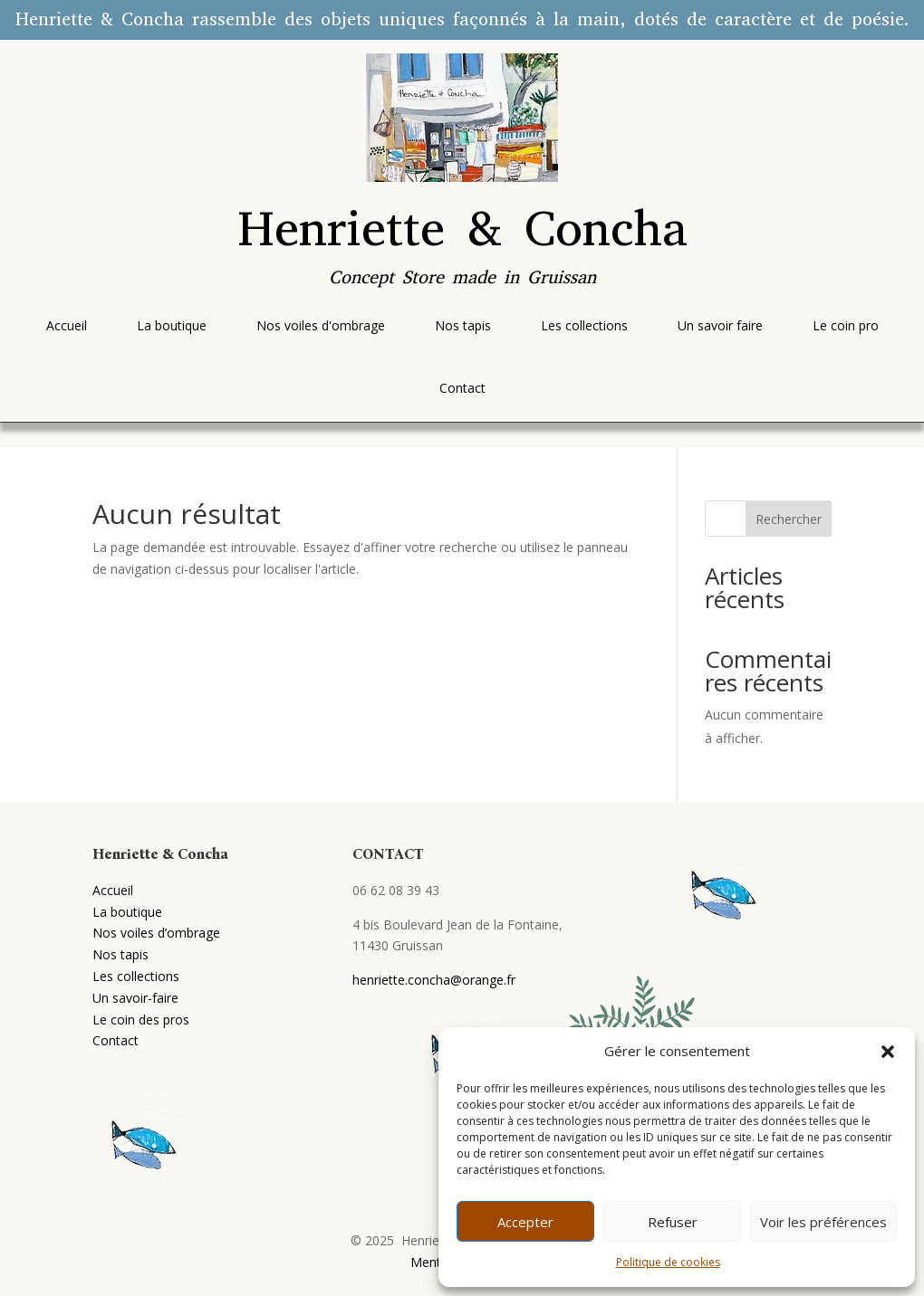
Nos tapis (120, 954)
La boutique (127, 911)
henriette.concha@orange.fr (433, 979)
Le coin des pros (140, 1019)
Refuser (673, 1222)
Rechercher (789, 519)
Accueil (112, 890)
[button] (888, 1052)
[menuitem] (67, 326)
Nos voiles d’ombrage (156, 932)
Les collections (135, 976)
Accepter (525, 1222)
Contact (115, 1040)
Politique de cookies (668, 1262)
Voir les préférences (823, 1222)
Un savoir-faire (135, 997)
